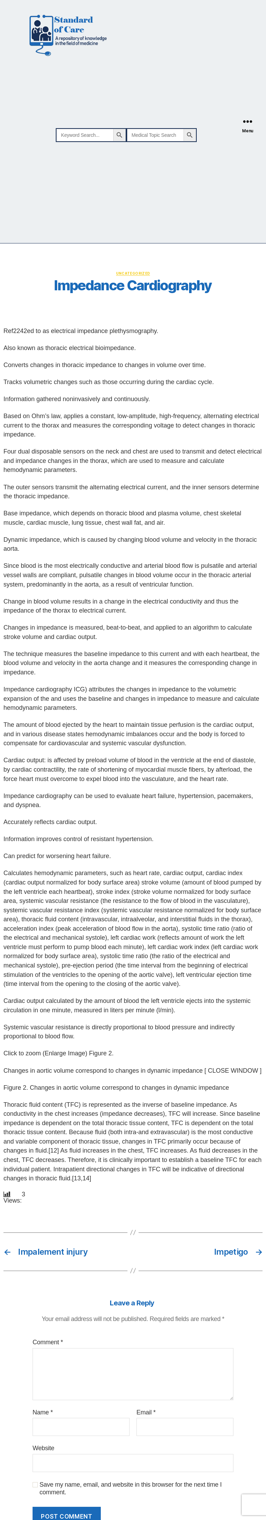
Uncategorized (133, 273)
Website (43, 1448)
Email (146, 1412)
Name (43, 1412)
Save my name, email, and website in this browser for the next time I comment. (130, 1488)
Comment (48, 1342)
